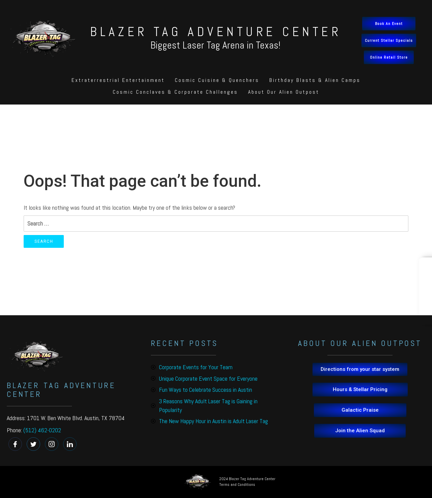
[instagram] (51, 444)
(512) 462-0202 (42, 430)
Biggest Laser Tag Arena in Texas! (215, 45)
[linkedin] (70, 444)
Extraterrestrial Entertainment (118, 80)
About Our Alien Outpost (283, 91)
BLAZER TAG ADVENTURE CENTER (216, 32)
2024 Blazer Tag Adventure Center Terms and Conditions (247, 481)
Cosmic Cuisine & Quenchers (217, 80)
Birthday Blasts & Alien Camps (314, 80)
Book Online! (427, 290)
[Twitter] (33, 444)
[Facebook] (15, 444)
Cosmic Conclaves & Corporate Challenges (175, 91)
